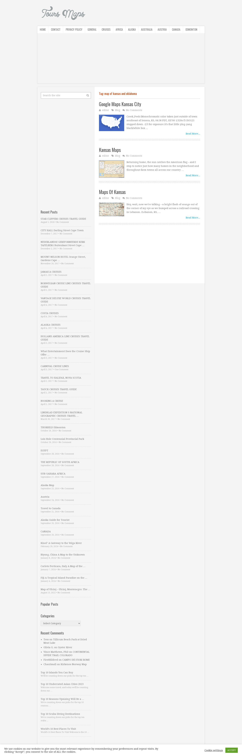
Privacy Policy (74, 29)
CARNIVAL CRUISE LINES (55, 366)
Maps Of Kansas (112, 191)
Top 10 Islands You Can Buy (57, 672)
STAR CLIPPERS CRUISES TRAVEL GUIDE (63, 218)
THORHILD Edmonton (53, 427)
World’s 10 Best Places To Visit (58, 728)
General (92, 29)
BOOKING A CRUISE (52, 401)
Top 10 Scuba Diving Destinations (60, 714)
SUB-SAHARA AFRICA (53, 473)
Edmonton (191, 29)
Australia (146, 29)
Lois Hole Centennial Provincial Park (62, 439)
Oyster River (65, 647)
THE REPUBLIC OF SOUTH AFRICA (60, 462)
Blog (117, 110)
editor (105, 110)
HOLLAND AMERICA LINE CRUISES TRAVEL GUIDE (65, 338)
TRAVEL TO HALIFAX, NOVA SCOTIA (61, 377)
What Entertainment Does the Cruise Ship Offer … (65, 353)
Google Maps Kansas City (120, 104)
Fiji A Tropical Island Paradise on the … (64, 577)
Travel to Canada (51, 508)
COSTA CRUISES (50, 313)
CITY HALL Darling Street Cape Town (62, 230)
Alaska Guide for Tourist (55, 520)
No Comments (134, 110)
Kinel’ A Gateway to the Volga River (61, 543)
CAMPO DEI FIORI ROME (76, 659)
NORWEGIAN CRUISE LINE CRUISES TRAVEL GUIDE (66, 285)
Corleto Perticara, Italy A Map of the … (63, 566)
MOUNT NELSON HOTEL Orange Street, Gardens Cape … (63, 259)
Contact (56, 29)
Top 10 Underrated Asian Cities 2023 (62, 684)
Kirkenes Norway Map (74, 664)
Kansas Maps (110, 149)
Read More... (193, 133)
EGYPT (44, 450)
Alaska (132, 29)
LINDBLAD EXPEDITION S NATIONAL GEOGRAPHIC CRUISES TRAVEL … (61, 414)
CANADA (46, 531)
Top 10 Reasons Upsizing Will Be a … (62, 699)
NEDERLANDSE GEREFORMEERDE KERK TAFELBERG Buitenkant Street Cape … (63, 244)
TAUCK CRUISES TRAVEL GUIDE (59, 389)
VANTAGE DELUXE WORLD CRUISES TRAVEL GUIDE (66, 300)
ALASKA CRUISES (51, 324)
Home (43, 29)
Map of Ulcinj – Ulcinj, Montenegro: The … (65, 589)
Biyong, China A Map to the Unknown (63, 554)
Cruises (106, 29)
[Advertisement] (121, 60)
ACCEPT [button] (231, 750)
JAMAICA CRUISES (51, 271)
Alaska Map (47, 485)
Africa (119, 29)
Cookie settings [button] (214, 750)
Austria (162, 29)
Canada (176, 29)
